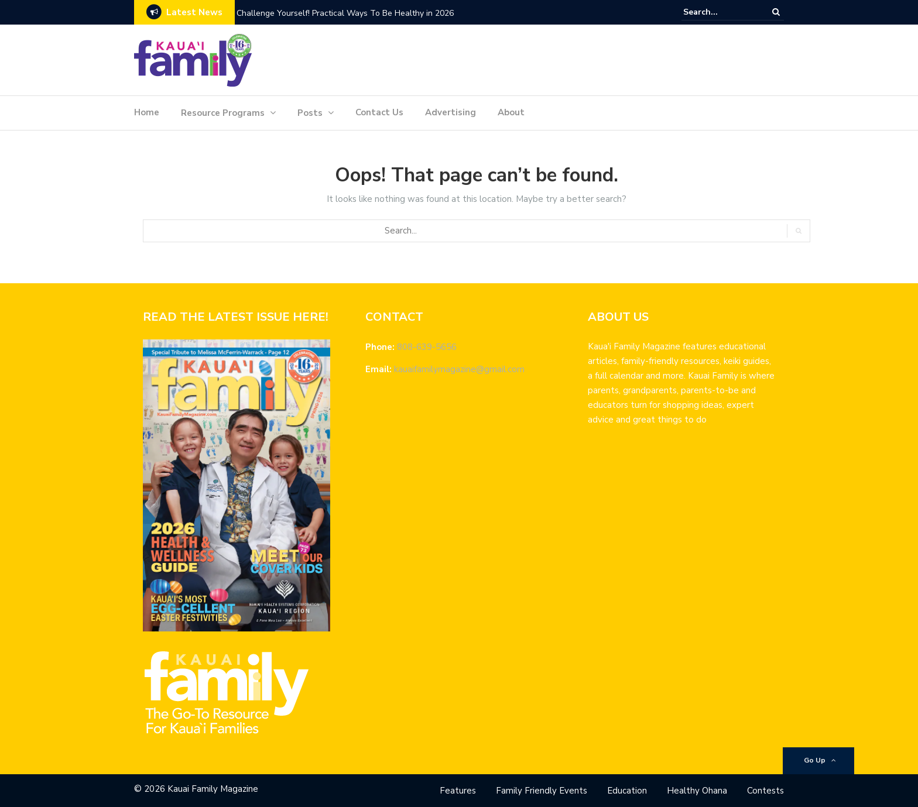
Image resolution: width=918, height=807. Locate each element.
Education (627, 790)
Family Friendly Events (541, 790)
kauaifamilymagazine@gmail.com (459, 369)
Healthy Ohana (697, 790)
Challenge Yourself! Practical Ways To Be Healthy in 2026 (345, 13)
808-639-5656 (427, 347)
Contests (765, 790)
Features (458, 790)
